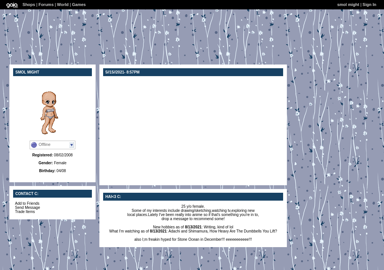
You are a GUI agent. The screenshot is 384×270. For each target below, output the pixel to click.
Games (79, 4)
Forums (46, 4)
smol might (348, 4)
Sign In (369, 4)
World (63, 4)
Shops (28, 4)
